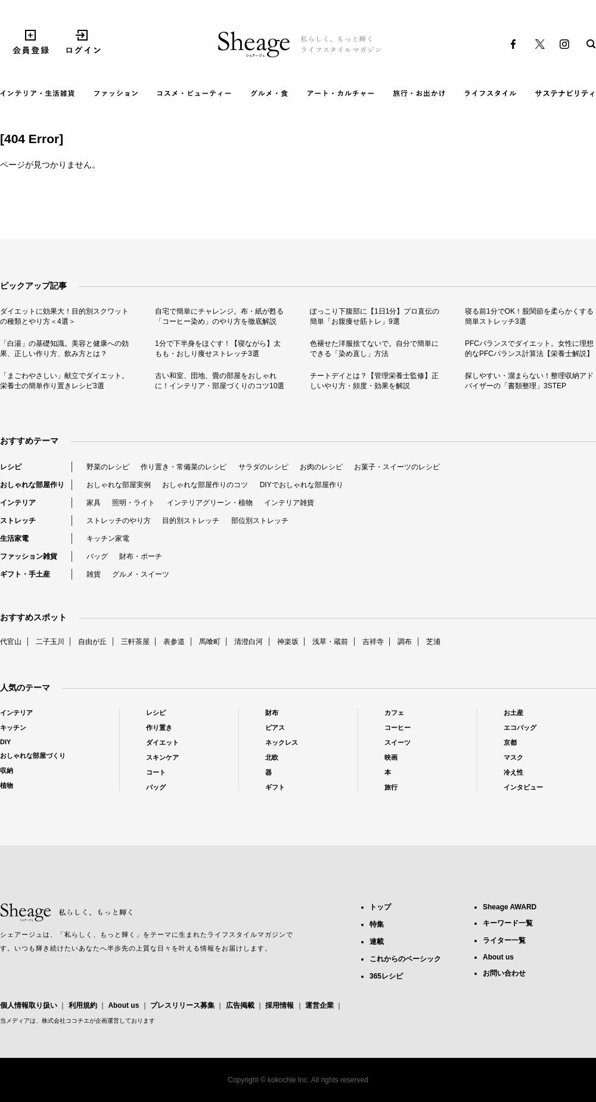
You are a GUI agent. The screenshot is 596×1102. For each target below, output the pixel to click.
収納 (6, 770)
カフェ (394, 712)
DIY (5, 741)
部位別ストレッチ (259, 520)
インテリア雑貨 (289, 503)
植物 (6, 785)
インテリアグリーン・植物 (210, 503)
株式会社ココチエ (65, 1020)
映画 (391, 757)
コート (156, 772)
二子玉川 (50, 641)
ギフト (275, 787)
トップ (380, 907)
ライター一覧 (504, 940)
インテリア (18, 503)
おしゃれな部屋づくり (33, 755)
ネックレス (281, 742)
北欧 (271, 757)
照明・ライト (133, 503)
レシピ (10, 467)
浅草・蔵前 (330, 641)
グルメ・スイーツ (140, 574)
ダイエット (162, 742)
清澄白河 (248, 641)
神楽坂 (288, 641)
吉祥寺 (373, 641)
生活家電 (14, 538)
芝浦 (433, 641)
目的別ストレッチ (190, 520)
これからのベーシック (405, 959)
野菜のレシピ (107, 467)
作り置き (159, 727)
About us (123, 1005)
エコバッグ (520, 727)
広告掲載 (240, 1005)
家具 (93, 503)
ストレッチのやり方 (118, 520)
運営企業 (319, 1005)
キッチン (13, 727)
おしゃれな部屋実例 (118, 485)
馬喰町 (210, 641)
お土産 (513, 712)
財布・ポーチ (140, 556)
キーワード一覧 (508, 923)
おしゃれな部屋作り (32, 485)
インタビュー (523, 787)
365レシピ (386, 976)
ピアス (275, 727)
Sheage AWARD (509, 907)
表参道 (174, 641)
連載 (377, 941)
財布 (271, 712)
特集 (377, 924)
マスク (513, 757)
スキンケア (162, 757)
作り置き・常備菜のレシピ (183, 467)
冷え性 (513, 772)
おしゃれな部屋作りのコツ (205, 485)
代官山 (10, 641)
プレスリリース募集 (182, 1005)
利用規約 (83, 1005)
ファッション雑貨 (28, 556)
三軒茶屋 (135, 641)
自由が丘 (92, 641)
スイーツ (397, 742)
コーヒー (397, 727)
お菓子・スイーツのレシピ (397, 467)
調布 (405, 641)
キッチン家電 (107, 538)
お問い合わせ (504, 973)
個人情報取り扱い (28, 1005)
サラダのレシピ (263, 467)
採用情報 (279, 1005)
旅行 (391, 787)
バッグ (97, 556)
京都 (510, 742)
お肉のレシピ (321, 467)
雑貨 (93, 574)
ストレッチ (18, 520)
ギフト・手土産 (25, 574)
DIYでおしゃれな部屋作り (301, 485)
